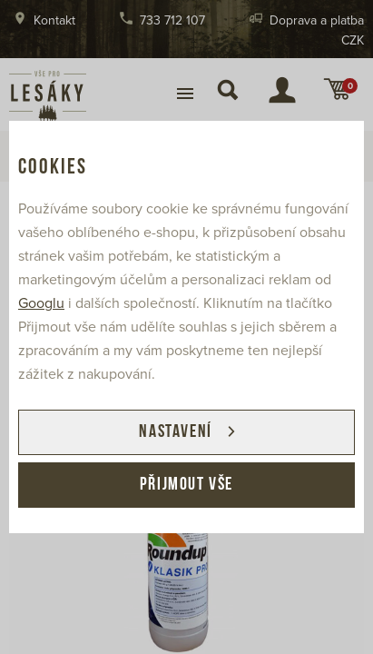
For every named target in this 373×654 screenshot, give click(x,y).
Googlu (41, 303)
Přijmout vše (186, 485)
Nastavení (175, 432)
